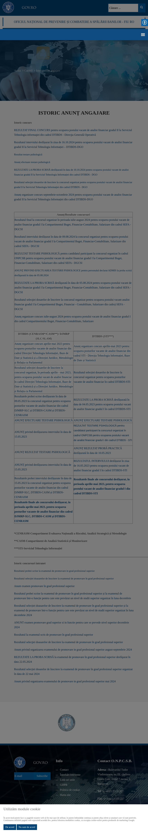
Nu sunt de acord (27, 827)
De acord (9, 827)
